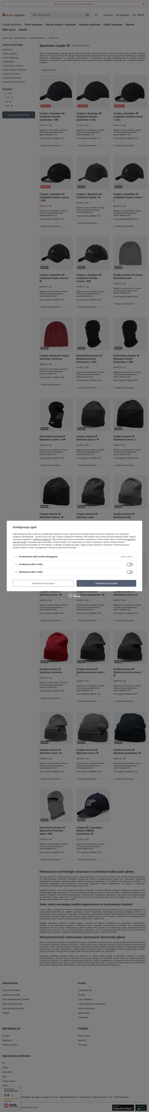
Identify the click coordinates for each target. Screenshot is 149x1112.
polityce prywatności (42, 539)
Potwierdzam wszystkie (106, 583)
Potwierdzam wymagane (43, 583)
